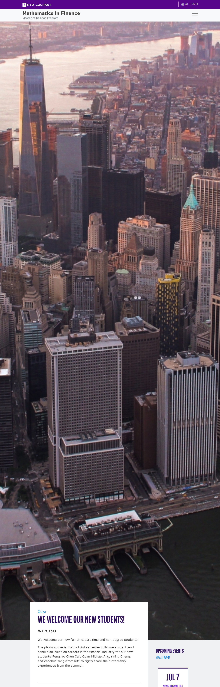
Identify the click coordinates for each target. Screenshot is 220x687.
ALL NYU (189, 4)
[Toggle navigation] (195, 15)
